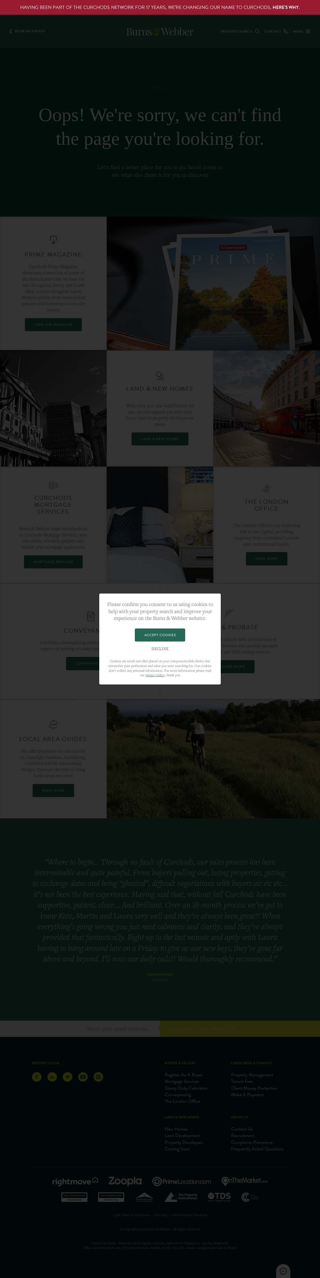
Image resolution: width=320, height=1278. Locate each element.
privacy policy (154, 675)
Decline (160, 649)
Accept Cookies (160, 635)
